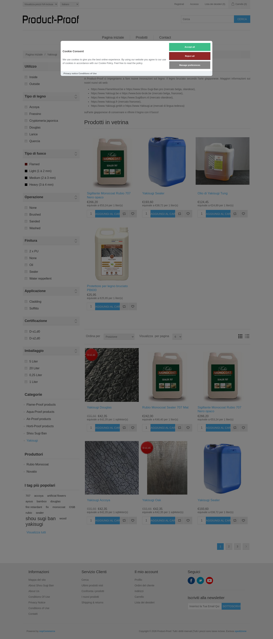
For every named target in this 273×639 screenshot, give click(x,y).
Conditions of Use (87, 73)
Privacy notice (71, 73)
